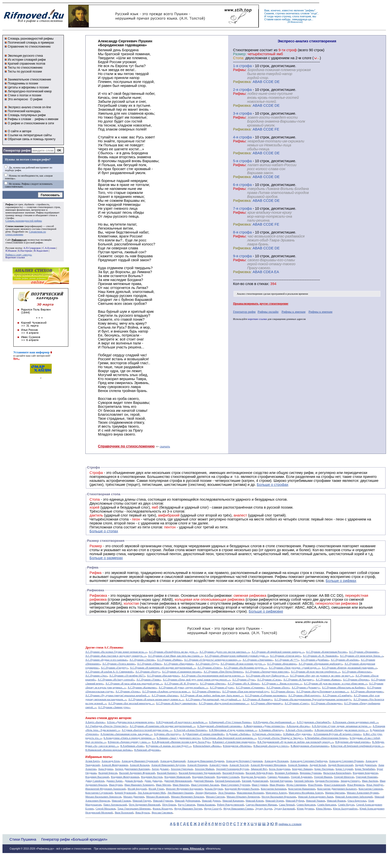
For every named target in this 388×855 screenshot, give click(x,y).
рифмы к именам (46, 119)
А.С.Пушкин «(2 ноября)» (337, 695)
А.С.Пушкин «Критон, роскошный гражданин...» (349, 667)
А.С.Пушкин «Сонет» (297, 703)
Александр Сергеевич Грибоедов (308, 761)
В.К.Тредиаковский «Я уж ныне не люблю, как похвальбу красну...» (295, 742)
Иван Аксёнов (370, 780)
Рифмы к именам (294, 311)
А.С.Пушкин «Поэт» (278, 687)
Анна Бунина (105, 769)
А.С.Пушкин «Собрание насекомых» (265, 695)
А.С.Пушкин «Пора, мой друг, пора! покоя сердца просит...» (196, 679)
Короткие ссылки (15, 257)
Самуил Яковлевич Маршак (261, 804)
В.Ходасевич (41, 250)
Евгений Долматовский (255, 780)
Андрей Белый (318, 765)
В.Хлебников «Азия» (132, 746)
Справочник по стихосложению (29, 46)
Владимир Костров (151, 777)
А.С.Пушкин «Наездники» (178, 663)
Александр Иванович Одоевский (139, 761)
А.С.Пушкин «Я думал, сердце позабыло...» (183, 687)
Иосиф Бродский (137, 788)
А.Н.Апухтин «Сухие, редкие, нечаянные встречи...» (341, 726)
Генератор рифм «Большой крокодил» (74, 839)
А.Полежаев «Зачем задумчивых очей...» (355, 722)
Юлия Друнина (305, 808)
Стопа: (238, 58)
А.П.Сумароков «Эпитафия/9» (314, 722)
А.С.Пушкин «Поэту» (147, 671)
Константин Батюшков (273, 788)
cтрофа (245, 66)
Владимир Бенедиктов (365, 773)
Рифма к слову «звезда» (18, 254)
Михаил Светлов (215, 796)
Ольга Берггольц (356, 800)
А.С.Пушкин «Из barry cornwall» (116, 679)
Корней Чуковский (125, 792)
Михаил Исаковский (157, 796)
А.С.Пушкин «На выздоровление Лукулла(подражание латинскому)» (312, 699)
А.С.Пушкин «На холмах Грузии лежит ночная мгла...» (116, 651)
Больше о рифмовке (266, 611)
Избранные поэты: (99, 757)
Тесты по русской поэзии (25, 71)
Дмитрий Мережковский (178, 780)
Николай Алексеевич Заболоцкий (354, 796)
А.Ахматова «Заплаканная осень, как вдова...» (126, 734)
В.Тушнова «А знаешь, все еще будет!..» (168, 746)
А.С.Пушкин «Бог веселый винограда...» (131, 703)
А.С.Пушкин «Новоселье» (356, 671)
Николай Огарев (275, 800)
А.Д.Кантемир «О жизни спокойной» (203, 734)
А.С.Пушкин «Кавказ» (328, 679)
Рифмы (281, 577)
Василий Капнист (167, 773)
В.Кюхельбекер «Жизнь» (207, 746)
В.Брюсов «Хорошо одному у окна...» (129, 742)
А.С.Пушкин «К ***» (287, 659)
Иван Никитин (181, 784)
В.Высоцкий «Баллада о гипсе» (271, 746)
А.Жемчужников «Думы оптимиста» (264, 726)
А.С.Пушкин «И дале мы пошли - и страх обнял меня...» (335, 683)
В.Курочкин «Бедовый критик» (352, 742)
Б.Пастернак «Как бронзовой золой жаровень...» (229, 738)
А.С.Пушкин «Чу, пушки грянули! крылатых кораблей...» (117, 695)
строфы (9, 218)
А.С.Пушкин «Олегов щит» (285, 655)
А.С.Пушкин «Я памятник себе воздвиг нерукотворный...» (162, 667)
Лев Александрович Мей (151, 792)
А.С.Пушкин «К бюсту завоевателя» (176, 703)
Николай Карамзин (233, 800)
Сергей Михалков (105, 808)
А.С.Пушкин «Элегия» (142, 659)
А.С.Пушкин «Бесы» (282, 691)
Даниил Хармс (114, 780)
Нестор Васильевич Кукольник (279, 796)
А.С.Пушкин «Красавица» (281, 663)
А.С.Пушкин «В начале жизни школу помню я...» (155, 699)
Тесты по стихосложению (25, 67)
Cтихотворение (246, 50)
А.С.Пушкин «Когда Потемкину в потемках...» (322, 691)
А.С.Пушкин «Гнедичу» (114, 667)
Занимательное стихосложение (29, 79)
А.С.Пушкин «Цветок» (212, 683)
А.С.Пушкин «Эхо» (96, 675)
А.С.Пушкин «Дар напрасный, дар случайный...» (213, 699)
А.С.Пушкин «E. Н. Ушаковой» (320, 655)
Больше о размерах (106, 558)
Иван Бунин (115, 784)
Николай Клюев (255, 800)
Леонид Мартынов (205, 792)
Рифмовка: (242, 82)
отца (314, 13)
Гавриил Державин (278, 777)
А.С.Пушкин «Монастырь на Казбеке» (343, 687)
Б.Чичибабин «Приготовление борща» (326, 738)
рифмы (310, 10)
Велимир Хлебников (286, 773)
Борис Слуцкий (344, 769)
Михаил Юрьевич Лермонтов (243, 796)
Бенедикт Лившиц (302, 769)
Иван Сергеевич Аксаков (205, 784)
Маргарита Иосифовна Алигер (306, 792)
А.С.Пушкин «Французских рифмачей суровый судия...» (236, 655)
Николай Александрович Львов (315, 796)
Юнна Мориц (323, 808)
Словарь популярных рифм (27, 115)
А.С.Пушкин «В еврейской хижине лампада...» (277, 651)
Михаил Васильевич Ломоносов (103, 796)
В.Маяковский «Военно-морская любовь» (108, 750)
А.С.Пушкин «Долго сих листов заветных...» (224, 651)
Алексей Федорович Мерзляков (268, 765)
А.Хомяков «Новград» (271, 730)
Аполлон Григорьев (182, 769)
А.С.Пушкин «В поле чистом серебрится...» (315, 671)
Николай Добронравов (187, 800)
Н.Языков (10, 250)
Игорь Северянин (296, 784)
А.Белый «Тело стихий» (299, 730)
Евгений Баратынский (227, 780)
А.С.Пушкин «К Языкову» (257, 699)
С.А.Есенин (48, 248)
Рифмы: (240, 70)
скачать (165, 446)
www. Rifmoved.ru (193, 848)
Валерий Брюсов (107, 773)
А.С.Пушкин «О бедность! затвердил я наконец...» (212, 659)
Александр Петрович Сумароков (244, 761)
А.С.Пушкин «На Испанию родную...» (245, 667)
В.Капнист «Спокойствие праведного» (233, 742)
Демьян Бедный (133, 780)
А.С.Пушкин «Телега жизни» (118, 663)
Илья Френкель (355, 784)
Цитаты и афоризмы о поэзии (28, 87)
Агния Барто (92, 761)
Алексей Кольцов (139, 765)
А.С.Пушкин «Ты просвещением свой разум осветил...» (212, 675)
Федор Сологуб (212, 808)
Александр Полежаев (276, 761)
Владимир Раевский (203, 777)
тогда (270, 16)
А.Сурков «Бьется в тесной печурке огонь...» (147, 730)
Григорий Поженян (366, 777)
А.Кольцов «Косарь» (298, 726)
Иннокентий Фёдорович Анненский (105, 788)
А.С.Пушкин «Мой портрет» (304, 695)
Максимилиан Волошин (250, 792)
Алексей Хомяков (297, 765)
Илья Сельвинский (334, 784)
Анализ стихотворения (249, 293)
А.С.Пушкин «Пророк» (356, 679)
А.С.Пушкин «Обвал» (149, 663)
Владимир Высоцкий (97, 777)
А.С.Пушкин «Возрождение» (366, 691)
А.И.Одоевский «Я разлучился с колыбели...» (181, 722)
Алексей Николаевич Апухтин (168, 765)
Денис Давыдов (153, 780)
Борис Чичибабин (365, 769)
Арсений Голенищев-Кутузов (232, 769)
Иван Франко (276, 784)
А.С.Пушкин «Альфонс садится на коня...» (166, 691)
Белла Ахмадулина (279, 769)
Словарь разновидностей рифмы (30, 38)
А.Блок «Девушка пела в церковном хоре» (130, 722)
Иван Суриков (259, 784)
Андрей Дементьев (365, 765)
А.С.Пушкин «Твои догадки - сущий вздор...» (294, 667)
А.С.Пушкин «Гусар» (222, 687)
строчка (280, 13)
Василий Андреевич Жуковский (137, 773)
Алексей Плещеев (197, 765)
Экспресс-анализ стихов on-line (29, 107)
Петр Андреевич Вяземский (144, 804)
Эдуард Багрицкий (284, 808)
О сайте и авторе (19, 131)
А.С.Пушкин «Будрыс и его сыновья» (106, 659)
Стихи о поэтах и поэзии (24, 95)
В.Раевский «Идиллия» (147, 750)
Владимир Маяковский (177, 777)
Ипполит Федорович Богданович (184, 788)
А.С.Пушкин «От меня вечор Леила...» (361, 655)
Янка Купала (142, 812)
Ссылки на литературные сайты (30, 135)
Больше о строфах (273, 485)
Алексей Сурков (218, 765)
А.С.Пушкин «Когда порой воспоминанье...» (224, 703)
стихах (262, 284)
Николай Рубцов (295, 800)
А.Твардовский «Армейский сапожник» (219, 726)
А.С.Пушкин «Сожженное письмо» (181, 671)
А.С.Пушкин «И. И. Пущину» (181, 683)
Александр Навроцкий (172, 761)
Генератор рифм (16, 150)
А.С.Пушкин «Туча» (243, 679)
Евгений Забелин (303, 780)
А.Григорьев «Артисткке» (266, 734)
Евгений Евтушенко (281, 780)
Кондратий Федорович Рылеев (242, 788)
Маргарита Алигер (276, 792)
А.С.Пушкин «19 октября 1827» (127, 675)
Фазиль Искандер (162, 808)
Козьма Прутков (214, 788)
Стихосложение (14, 226)
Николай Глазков (121, 800)
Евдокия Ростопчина (327, 780)
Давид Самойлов (94, 780)
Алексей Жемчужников (115, 765)
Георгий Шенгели (344, 777)
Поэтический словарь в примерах (31, 42)
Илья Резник (315, 784)
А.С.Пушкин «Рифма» (169, 659)
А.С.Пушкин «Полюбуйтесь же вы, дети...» (173, 651)
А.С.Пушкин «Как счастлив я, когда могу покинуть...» (115, 655)
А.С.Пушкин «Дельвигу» (305, 687)
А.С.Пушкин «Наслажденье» (163, 675)
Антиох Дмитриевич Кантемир (132, 769)
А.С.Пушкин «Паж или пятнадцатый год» (245, 691)
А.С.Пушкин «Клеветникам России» (326, 651)
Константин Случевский (99, 792)
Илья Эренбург (374, 784)
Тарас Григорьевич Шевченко (133, 808)
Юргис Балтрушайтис (345, 808)
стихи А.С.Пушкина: (110, 647)
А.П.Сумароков (32, 248)
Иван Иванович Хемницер (139, 784)
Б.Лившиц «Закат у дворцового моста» (178, 738)
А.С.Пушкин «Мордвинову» (266, 703)
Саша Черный (286, 804)
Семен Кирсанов (306, 804)
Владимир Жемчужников (125, 777)
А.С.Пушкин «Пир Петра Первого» (223, 671)
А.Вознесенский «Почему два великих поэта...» (341, 730)
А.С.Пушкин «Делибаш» (315, 659)
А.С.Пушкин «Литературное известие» (267, 671)
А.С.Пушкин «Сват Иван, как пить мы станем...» (175, 655)
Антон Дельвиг (160, 769)
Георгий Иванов (323, 777)
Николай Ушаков (315, 800)
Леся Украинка (226, 792)
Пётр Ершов (169, 804)
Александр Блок (110, 761)
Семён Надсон (346, 804)
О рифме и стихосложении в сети (31, 123)
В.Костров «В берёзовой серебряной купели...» (357, 746)
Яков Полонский (124, 812)
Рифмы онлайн (268, 311)
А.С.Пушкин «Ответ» (209, 667)
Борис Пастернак (324, 769)
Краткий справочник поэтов (26, 63)
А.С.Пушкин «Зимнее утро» (114, 707)
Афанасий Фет (259, 769)
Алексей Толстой (238, 765)
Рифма (9, 204)
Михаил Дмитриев (133, 796)
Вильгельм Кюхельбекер (337, 773)
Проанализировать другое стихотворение (260, 303)
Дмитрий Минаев (203, 780)
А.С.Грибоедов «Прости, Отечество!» (106, 726)
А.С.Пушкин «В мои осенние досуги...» (242, 663)
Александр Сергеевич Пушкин (346, 761)
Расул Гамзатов (186, 804)
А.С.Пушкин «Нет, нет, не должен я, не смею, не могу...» (321, 675)
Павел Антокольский (115, 804)
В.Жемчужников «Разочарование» (310, 746)
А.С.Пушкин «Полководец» (326, 703)
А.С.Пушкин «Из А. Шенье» (243, 683)
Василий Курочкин (233, 773)
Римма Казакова (206, 804)
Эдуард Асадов (263, 808)
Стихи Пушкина (22, 839)
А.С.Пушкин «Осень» (128, 691)
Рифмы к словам (19, 119)
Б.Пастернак (25, 250)
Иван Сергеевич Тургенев (235, 784)
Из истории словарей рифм (27, 59)
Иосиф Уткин (156, 788)
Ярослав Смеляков (161, 812)
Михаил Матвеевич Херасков (187, 796)
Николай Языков (336, 800)
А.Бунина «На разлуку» (167, 734)
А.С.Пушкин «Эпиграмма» (257, 659)
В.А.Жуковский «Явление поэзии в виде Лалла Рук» (181, 742)
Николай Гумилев (163, 800)
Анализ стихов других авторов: (108, 718)
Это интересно (18, 99)
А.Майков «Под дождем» (297, 734)
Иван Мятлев (163, 784)
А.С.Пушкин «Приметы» (206, 691)
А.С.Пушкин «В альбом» (345, 659)
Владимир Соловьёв (228, 777)
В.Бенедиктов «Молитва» (237, 746)
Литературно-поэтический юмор (30, 91)
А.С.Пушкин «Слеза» (269, 679)
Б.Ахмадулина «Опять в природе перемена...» (129, 738)
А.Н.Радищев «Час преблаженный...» (273, 722)
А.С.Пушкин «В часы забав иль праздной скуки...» (133, 683)
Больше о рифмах (341, 581)
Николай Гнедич (142, 800)
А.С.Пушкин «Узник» (148, 679)
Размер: (239, 54)
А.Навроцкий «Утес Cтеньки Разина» (230, 722)
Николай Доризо (211, 800)
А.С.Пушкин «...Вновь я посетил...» (282, 683)
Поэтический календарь (24, 111)
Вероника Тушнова (310, 773)
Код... (16, 358)
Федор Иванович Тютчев (188, 808)
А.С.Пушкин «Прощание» (363, 651)
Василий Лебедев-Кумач (259, 773)
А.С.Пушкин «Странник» (250, 687)
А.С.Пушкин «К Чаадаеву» (298, 679)
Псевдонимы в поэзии (23, 83)
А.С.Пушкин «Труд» (206, 663)
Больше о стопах (104, 531)
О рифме (36, 99)
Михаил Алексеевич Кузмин (362, 792)
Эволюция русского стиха (25, 55)
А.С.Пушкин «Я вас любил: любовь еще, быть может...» (211, 695)
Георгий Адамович (301, 777)
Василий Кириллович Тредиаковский (199, 773)
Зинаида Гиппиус (350, 780)
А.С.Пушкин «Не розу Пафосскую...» (267, 675)
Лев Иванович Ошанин (180, 792)
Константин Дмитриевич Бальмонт (337, 788)
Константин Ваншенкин (301, 788)
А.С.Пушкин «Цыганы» (164, 695)
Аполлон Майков (204, 769)
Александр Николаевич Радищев (205, 761)
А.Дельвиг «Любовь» (238, 734)
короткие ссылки (257, 319)
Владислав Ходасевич (253, 777)
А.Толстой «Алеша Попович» (190, 730)
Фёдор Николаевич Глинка (238, 808)
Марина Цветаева (335, 792)
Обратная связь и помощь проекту (31, 139)
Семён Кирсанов (326, 804)
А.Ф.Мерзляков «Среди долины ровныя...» (233, 730)
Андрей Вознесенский (340, 765)
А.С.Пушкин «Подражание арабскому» (320, 663)
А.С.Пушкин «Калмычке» (142, 687)
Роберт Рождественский (230, 804)
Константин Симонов (371, 788)
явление (299, 10)
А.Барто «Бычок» (95, 722)
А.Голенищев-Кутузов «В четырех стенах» (337, 734)
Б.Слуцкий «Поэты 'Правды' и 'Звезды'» (280, 738)
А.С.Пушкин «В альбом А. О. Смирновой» (109, 671)
